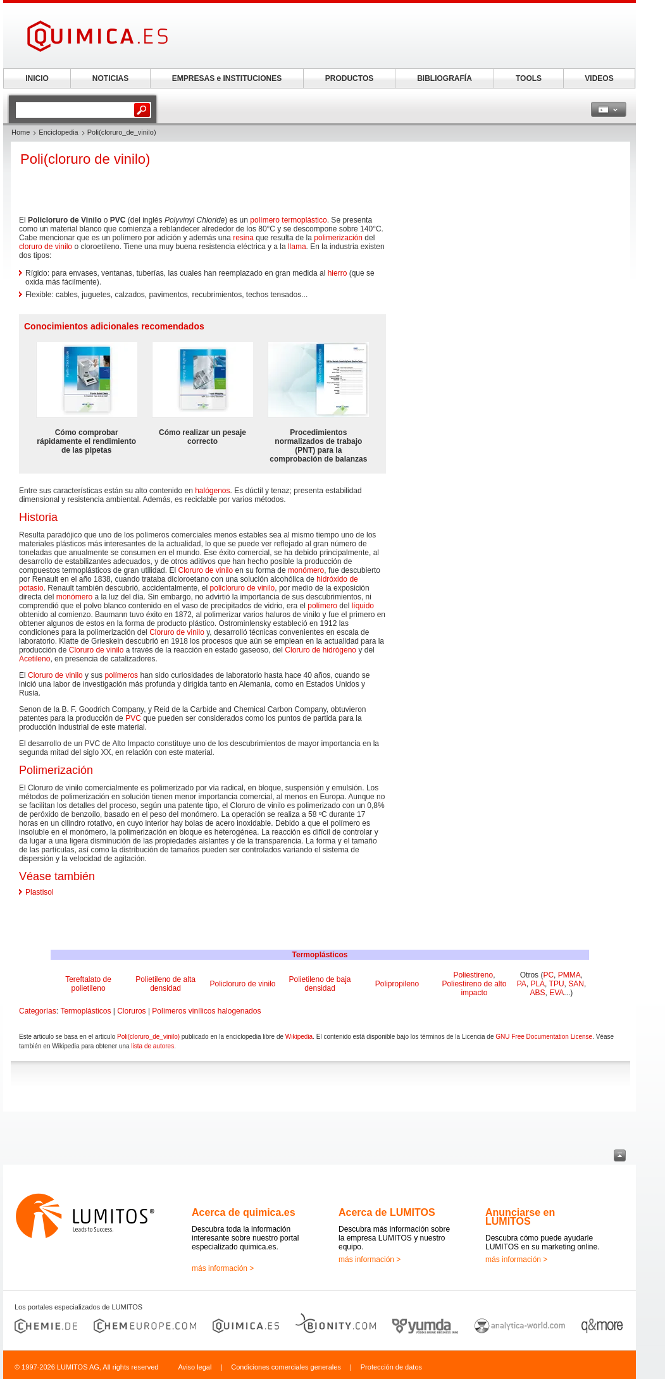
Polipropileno (397, 983)
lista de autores (152, 1046)
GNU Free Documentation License (543, 1036)
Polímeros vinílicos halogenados (206, 1011)
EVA (556, 992)
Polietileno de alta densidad (165, 984)
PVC (133, 718)
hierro (337, 273)
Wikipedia (299, 1036)
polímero (265, 220)
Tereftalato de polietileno (88, 984)
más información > (223, 1268)
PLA (537, 983)
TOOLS (529, 78)
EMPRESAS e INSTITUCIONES (227, 78)
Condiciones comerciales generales (286, 1367)
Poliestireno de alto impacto (474, 988)
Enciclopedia (58, 132)
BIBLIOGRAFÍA (444, 78)
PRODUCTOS (349, 78)
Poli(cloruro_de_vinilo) (148, 1036)
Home (20, 132)
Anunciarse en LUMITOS (520, 1217)
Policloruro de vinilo (242, 983)
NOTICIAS (110, 78)
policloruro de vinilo (242, 588)
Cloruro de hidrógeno (320, 650)
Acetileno (34, 658)
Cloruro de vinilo (205, 570)
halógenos (212, 490)
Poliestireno (473, 975)
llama (297, 246)
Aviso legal (194, 1367)
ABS (537, 992)
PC (548, 975)
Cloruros (131, 1011)
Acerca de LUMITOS (387, 1212)
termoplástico (304, 220)
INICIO (37, 78)
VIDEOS (599, 78)
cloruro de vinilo (45, 246)
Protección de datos (391, 1367)
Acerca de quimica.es (243, 1212)
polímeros (121, 675)
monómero (306, 570)
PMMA (569, 975)
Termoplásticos (320, 954)
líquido (363, 605)
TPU (556, 983)
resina (243, 237)
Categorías (37, 1011)
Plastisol (39, 892)
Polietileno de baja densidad (320, 984)
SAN (576, 983)
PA (521, 983)
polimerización (338, 237)
